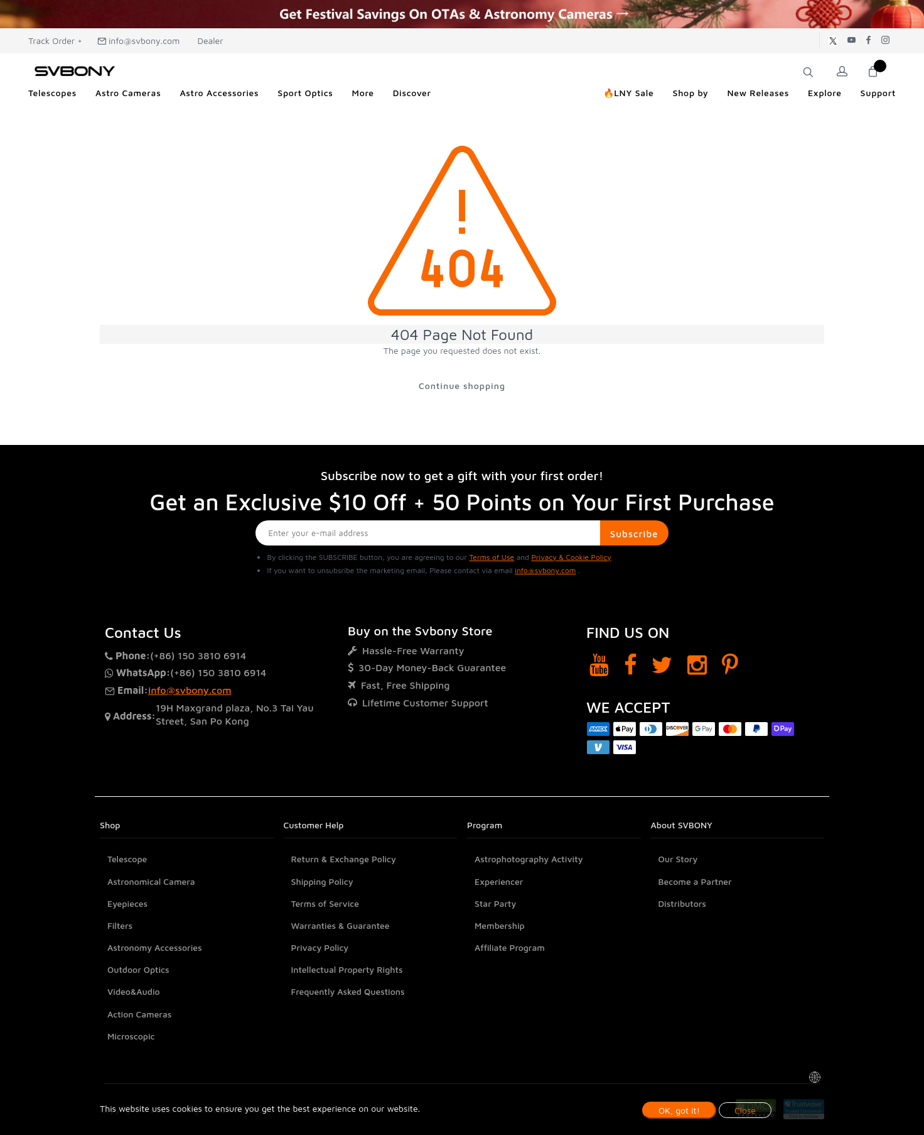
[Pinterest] (730, 664)
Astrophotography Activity (529, 858)
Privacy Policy (320, 947)
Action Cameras (139, 1014)
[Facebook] (630, 664)
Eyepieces (127, 903)
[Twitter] (662, 664)
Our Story (678, 858)
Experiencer (499, 881)
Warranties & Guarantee (340, 925)
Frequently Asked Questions (348, 992)
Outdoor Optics (138, 969)
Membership (500, 925)
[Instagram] (697, 664)
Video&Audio (133, 992)
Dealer (209, 40)
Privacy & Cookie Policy (571, 557)
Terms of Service (325, 903)
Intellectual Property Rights (347, 969)
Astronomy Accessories (154, 947)
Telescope (127, 858)
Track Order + (55, 40)
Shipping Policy (322, 881)
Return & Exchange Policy (343, 858)
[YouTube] (599, 664)
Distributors (682, 903)
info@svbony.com (138, 40)
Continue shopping (462, 385)
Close (745, 1110)
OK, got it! (679, 1110)
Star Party (495, 903)
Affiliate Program (510, 947)
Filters (119, 925)
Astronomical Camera (151, 881)
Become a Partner (695, 881)
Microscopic (131, 1036)
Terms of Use (492, 557)
